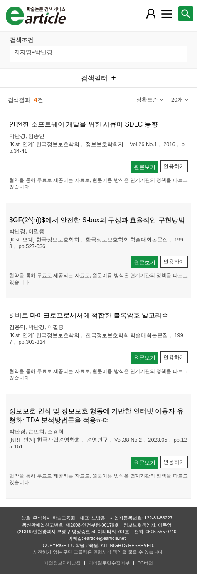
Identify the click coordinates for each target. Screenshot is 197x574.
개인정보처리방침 (62, 562)
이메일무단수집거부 (109, 562)
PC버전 (145, 562)
